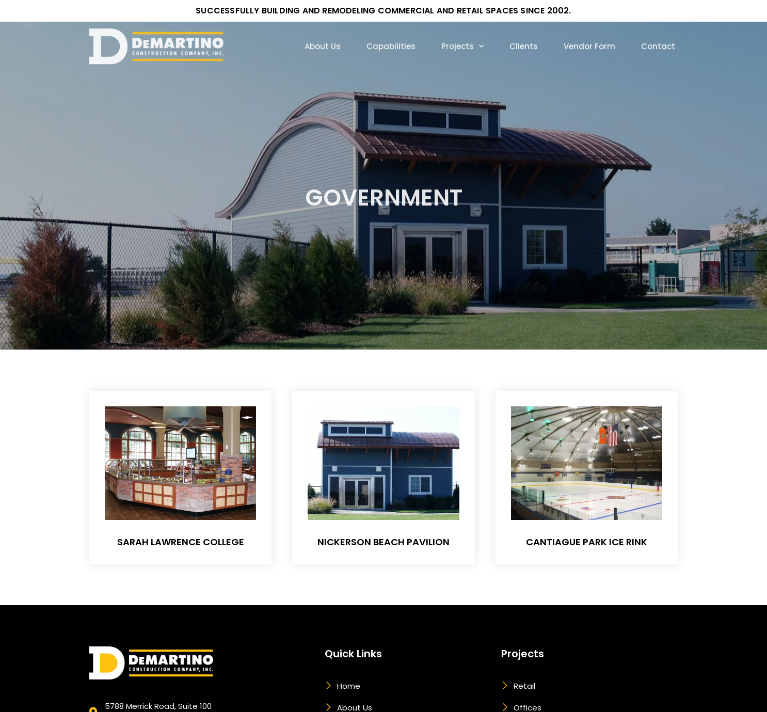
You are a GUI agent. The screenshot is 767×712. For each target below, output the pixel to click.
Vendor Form (589, 30)
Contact (658, 30)
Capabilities (391, 30)
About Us (323, 30)
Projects (462, 30)
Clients (523, 30)
